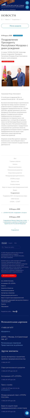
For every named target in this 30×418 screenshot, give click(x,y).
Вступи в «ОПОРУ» (9, 275)
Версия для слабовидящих (9, 9)
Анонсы (15, 164)
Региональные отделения (11, 343)
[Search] (10, 247)
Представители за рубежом (12, 345)
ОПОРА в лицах (15, 178)
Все (15, 158)
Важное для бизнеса (15, 167)
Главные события (15, 161)
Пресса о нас (15, 181)
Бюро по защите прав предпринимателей (15, 187)
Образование (4, 306)
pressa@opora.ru (5, 390)
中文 (15, 243)
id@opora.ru (5, 331)
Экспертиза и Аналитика (7, 293)
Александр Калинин (7, 61)
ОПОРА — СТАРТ (15, 201)
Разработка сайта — (9, 311)
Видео (15, 190)
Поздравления (16, 19)
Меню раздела (15, 26)
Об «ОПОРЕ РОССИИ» (7, 281)
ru (27, 7)
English (10, 243)
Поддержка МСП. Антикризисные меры (15, 196)
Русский (4, 243)
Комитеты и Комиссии (7, 288)
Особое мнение (15, 184)
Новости (7, 19)
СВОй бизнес (15, 199)
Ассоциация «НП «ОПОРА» (8, 283)
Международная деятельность (15, 176)
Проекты (3, 304)
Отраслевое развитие (15, 173)
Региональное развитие (15, 170)
